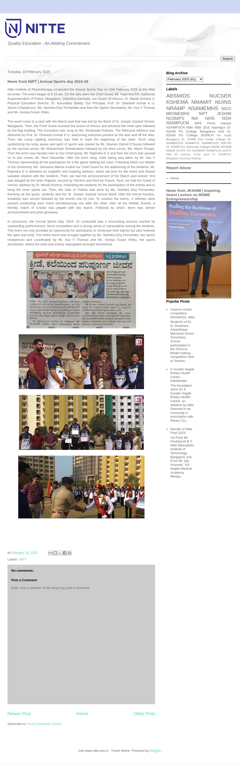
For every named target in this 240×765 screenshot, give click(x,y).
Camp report (202, 154)
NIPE (198, 123)
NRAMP (175, 108)
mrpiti (227, 135)
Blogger (155, 750)
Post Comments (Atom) (44, 724)
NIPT (22, 559)
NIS (189, 150)
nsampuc (185, 154)
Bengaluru (173, 139)
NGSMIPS (175, 118)
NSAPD (226, 150)
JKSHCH (207, 135)
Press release (219, 123)
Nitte (189, 127)
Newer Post (19, 713)
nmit (221, 131)
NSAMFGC (192, 143)
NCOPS (181, 150)
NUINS (223, 102)
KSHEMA (177, 102)
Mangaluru (172, 158)
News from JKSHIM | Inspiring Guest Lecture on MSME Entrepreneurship (193, 194)
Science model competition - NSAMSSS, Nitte (182, 313)
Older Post (144, 713)
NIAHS (170, 150)
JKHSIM (225, 146)
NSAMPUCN (175, 127)
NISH (226, 118)
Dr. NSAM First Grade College (204, 139)
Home (82, 713)
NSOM (215, 146)
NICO (226, 109)
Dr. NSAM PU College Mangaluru (198, 129)
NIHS (209, 118)
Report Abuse (178, 168)
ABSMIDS (178, 96)
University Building (189, 158)
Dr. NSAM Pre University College (188, 146)
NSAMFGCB (213, 150)
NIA (195, 118)
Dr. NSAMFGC (221, 154)
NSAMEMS (199, 150)
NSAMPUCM (177, 123)
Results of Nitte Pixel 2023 (181, 431)
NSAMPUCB (210, 143)
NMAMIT (202, 102)
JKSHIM (224, 114)
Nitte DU (172, 154)
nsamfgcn (219, 127)
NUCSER (220, 96)
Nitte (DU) (202, 127)
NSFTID (226, 143)
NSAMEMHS (203, 108)
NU (219, 135)
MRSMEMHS (178, 114)
